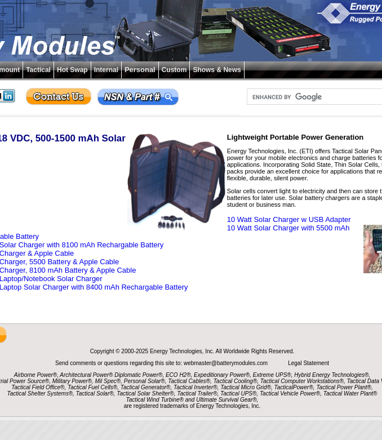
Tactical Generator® (146, 387)
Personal (140, 69)
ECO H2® (178, 375)
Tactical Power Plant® (343, 387)
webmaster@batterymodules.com (226, 363)
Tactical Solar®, (96, 393)
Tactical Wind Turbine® (155, 400)
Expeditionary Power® (222, 375)
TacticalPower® (293, 387)
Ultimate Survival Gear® (226, 400)
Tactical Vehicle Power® (290, 393)
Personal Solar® (144, 381)
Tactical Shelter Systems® (40, 393)
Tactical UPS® (238, 393)
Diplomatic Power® (138, 375)
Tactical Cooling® (235, 381)
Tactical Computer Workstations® (302, 381)
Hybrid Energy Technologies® (331, 375)
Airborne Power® (35, 375)
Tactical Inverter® (195, 387)
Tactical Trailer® (197, 393)
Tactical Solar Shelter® (145, 393)
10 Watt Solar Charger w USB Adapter (289, 219)
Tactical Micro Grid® (245, 387)
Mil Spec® (108, 381)
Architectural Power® (86, 375)
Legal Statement (308, 363)
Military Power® (72, 381)
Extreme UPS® (272, 375)
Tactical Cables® (189, 381)
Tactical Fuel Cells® (92, 387)
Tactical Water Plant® (350, 393)
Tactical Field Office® (37, 387)
